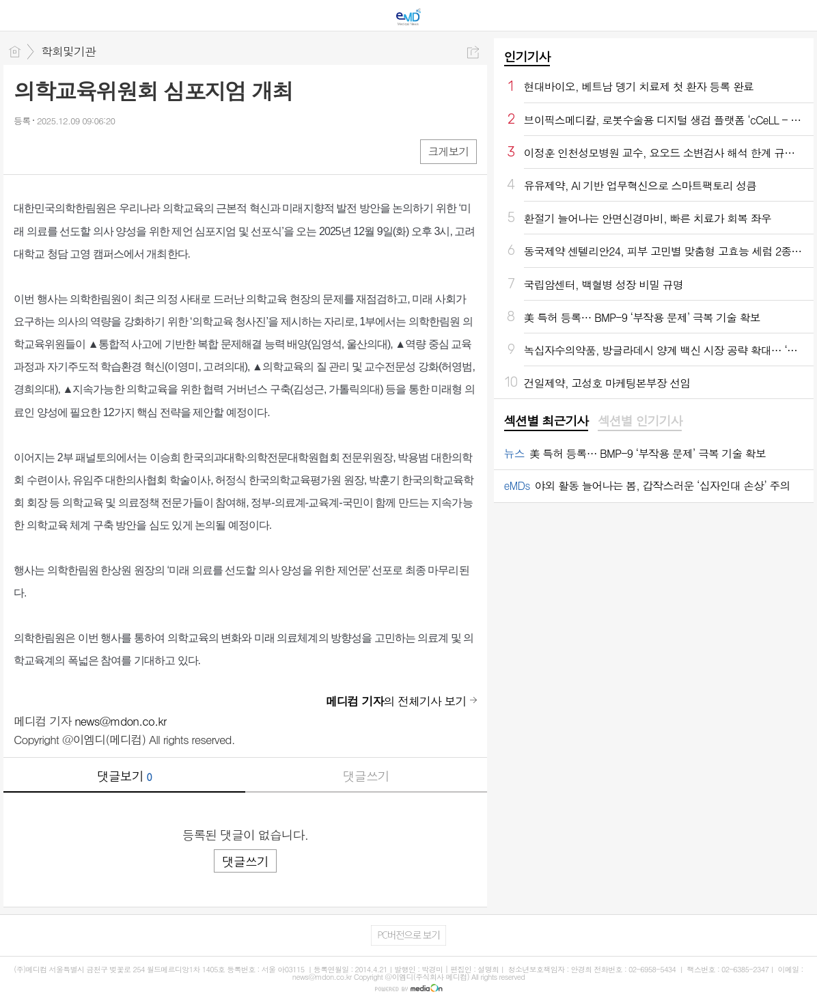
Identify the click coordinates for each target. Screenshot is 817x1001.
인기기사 (527, 56)
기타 (108, 151)
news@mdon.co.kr (120, 721)
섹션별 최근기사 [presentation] (546, 421)
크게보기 (448, 151)
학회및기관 (68, 51)
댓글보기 (124, 775)
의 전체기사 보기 (396, 701)
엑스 (53, 151)
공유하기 (473, 52)
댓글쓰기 (366, 775)
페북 (26, 151)
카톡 (80, 151)
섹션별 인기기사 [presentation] (640, 421)
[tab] (546, 421)
